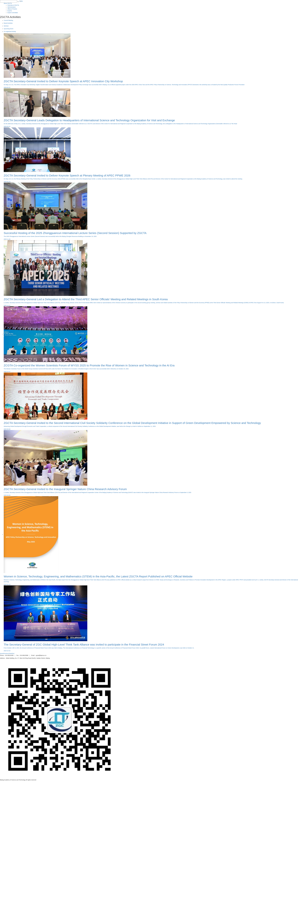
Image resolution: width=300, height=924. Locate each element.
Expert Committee (12, 12)
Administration (11, 7)
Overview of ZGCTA (13, 5)
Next (10, 653)
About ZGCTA (8, 3)
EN (22, 1)
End (13, 653)
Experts (9, 11)
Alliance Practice (12, 9)
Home (1, 653)
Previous (5, 653)
